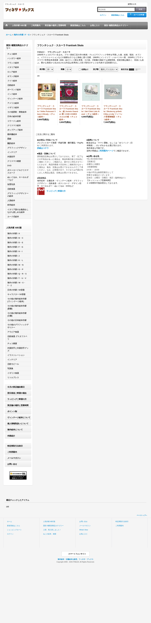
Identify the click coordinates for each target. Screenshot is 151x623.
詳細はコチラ (43, 148)
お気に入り (83, 534)
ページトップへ (142, 515)
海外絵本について (15, 430)
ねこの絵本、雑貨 (49, 534)
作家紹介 (11, 436)
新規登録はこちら (117, 15)
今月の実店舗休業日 (16, 387)
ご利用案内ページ (105, 151)
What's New (83, 530)
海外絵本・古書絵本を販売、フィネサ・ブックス (75, 559)
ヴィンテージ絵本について (18, 417)
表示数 (42, 69)
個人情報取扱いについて (17, 423)
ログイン (103, 15)
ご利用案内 (12, 452)
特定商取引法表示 (15, 446)
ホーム (9, 521)
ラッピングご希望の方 (17, 399)
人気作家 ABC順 (49, 521)
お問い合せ (12, 464)
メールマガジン (14, 458)
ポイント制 (12, 411)
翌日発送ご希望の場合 (17, 393)
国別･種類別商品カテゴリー (53, 525)
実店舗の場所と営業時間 (17, 405)
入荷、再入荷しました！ (52, 530)
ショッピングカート (14, 530)
